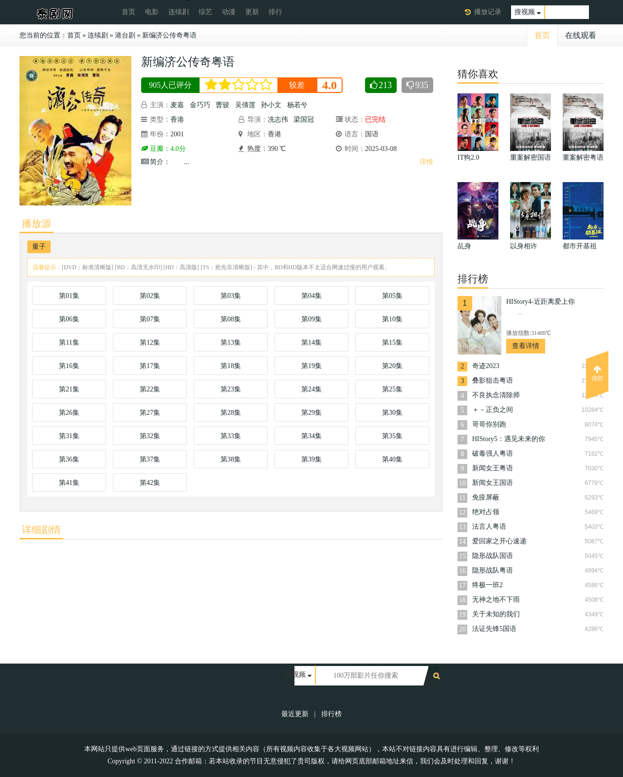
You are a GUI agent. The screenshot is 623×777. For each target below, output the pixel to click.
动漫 (229, 12)
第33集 (230, 436)
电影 (152, 12)
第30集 (392, 412)
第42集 (150, 482)
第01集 (69, 295)
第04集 (311, 295)
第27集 (150, 412)
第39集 (311, 459)
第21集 (69, 389)
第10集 (392, 319)
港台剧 (125, 35)
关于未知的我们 (496, 614)
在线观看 (580, 35)
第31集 (69, 436)
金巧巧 (200, 105)
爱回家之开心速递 (499, 541)
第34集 (311, 436)
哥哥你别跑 (489, 424)
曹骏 (222, 105)
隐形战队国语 (492, 555)
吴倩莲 (245, 105)
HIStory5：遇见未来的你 (508, 439)
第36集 (69, 459)
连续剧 (178, 12)
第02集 (150, 295)
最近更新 (295, 714)
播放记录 (487, 12)
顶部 (597, 373)
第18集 (230, 366)
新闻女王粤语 (492, 468)
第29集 (311, 412)
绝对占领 (485, 512)
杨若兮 (297, 105)
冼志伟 (278, 119)
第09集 (311, 319)
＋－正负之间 (492, 409)
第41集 (69, 482)
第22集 (150, 389)
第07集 (150, 319)
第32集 (150, 436)
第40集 (392, 459)
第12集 (150, 342)
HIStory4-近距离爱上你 (540, 301)
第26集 (69, 412)
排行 (275, 12)
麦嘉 (177, 105)
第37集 (150, 459)
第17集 (150, 366)
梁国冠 (303, 119)
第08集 (230, 319)
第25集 (392, 389)
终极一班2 (487, 585)
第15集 (392, 342)
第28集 (230, 412)
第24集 (311, 389)
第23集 (230, 389)
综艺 (205, 12)
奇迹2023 (485, 366)
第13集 (230, 342)
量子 (39, 246)
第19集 (311, 366)
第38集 (230, 459)
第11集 (69, 342)
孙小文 (271, 105)
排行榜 (331, 714)
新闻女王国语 (492, 482)
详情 (426, 162)
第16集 (69, 366)
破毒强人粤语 (492, 453)
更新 (252, 12)
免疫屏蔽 (485, 497)
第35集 (392, 436)
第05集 (392, 295)
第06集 (69, 319)
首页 (128, 12)
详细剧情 (41, 529)
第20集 (392, 366)
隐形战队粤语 (492, 570)
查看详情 (525, 346)
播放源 (36, 223)
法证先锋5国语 (494, 628)
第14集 (311, 342)
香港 (177, 119)
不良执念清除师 (496, 395)
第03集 (230, 295)
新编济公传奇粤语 (169, 35)
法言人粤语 (489, 526)
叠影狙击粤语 (492, 380)
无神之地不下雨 (496, 599)
